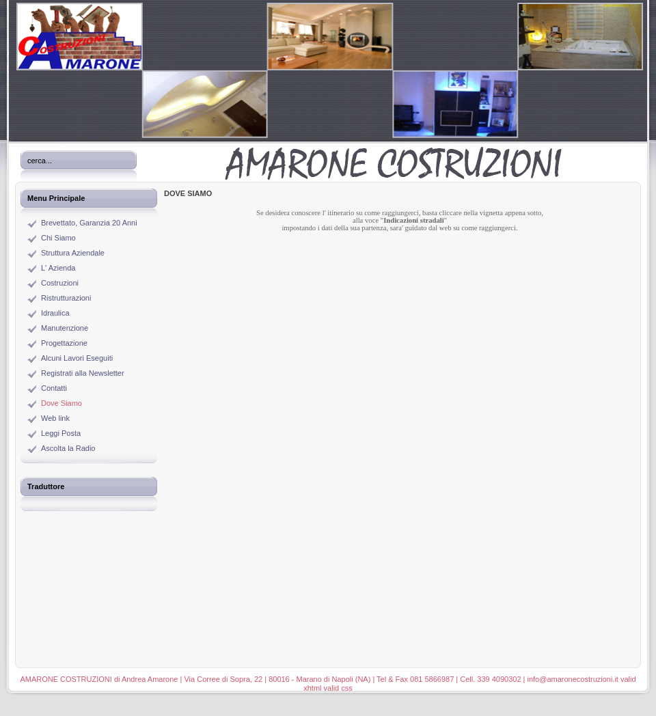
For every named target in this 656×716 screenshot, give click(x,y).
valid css (338, 688)
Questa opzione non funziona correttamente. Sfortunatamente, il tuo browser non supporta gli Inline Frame (400, 426)
